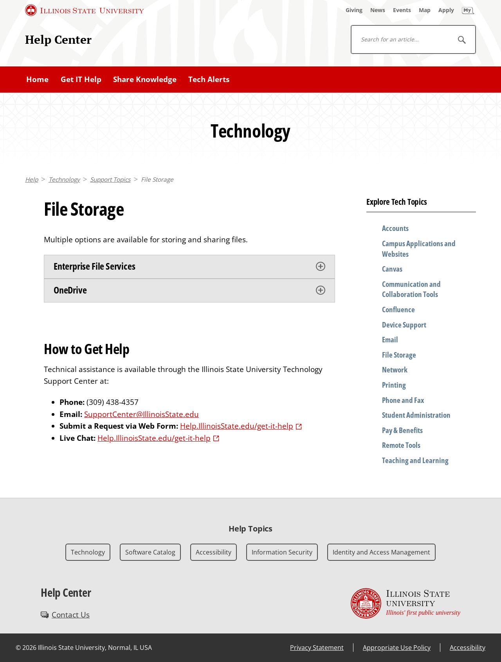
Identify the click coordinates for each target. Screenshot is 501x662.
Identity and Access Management (381, 552)
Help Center (58, 39)
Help (31, 179)
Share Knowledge (145, 79)
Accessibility (213, 552)
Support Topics (110, 179)
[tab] (189, 267)
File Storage (157, 179)
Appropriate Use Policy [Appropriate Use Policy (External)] (397, 647)
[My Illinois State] (468, 10)
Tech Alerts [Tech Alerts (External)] (208, 79)
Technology (64, 179)
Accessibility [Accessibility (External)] (467, 647)
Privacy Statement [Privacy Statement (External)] (317, 647)
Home (37, 79)
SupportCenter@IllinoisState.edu (141, 414)
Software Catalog (150, 552)
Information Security (282, 552)
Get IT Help (81, 79)
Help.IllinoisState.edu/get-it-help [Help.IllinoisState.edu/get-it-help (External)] (236, 426)
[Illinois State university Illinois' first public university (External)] (405, 603)
